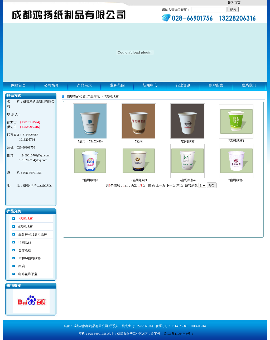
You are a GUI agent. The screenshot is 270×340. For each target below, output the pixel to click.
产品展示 (84, 85)
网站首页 (18, 85)
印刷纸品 (24, 242)
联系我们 (249, 85)
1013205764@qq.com (33, 160)
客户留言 (216, 85)
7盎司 (139, 141)
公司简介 (51, 85)
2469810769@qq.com (35, 155)
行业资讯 (183, 85)
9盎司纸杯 (25, 226)
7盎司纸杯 (187, 141)
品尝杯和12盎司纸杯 (32, 234)
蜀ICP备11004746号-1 (178, 334)
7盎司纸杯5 (236, 180)
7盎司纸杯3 (139, 180)
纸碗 (21, 266)
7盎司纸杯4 (187, 180)
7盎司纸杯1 (236, 140)
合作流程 (24, 250)
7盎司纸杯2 (90, 180)
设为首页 (234, 2)
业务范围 (117, 85)
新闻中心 (150, 85)
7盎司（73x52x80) (90, 141)
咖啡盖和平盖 (27, 274)
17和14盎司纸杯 (29, 258)
